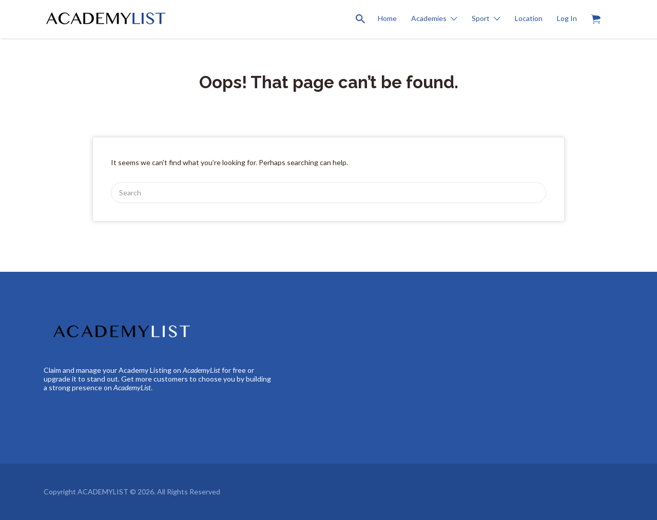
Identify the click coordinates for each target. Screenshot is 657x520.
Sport (481, 18)
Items (599, 13)
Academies (429, 18)
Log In (567, 18)
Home (387, 18)
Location (529, 18)
